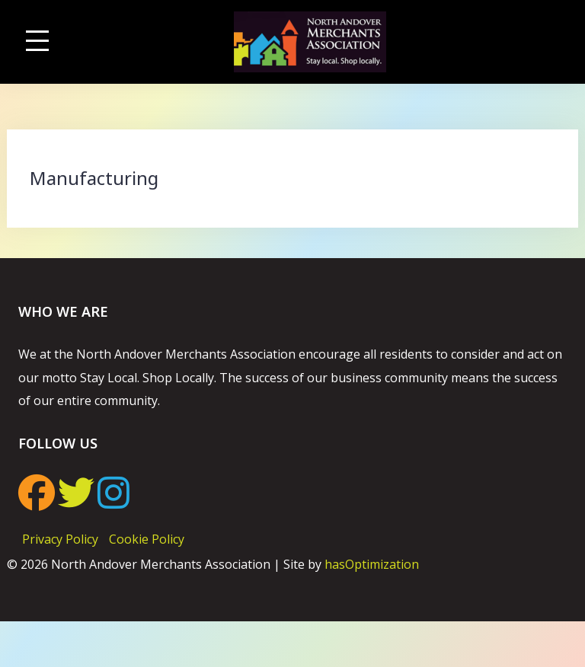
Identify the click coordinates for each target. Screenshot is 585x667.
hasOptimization (371, 564)
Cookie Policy (146, 539)
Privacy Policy (60, 539)
